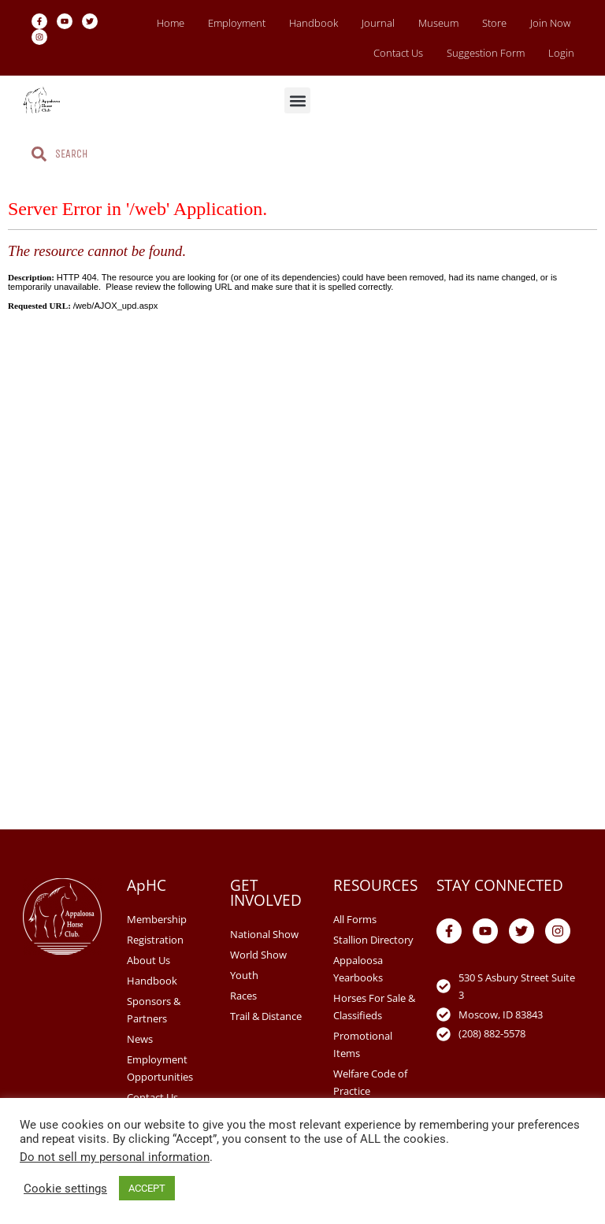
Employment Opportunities (160, 1068)
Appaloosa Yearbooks (358, 969)
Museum (438, 23)
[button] (297, 100)
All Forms (355, 919)
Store (494, 23)
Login (561, 53)
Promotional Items (362, 1044)
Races (243, 995)
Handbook (313, 23)
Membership (157, 919)
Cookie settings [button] (65, 1188)
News (140, 1039)
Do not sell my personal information (115, 1157)
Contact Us (398, 53)
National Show (264, 934)
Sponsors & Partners (153, 1010)
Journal (378, 23)
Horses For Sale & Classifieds (374, 1006)
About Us (148, 960)
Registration (155, 940)
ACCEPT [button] (146, 1188)
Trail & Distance (266, 1016)
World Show (258, 955)
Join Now (550, 23)
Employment (236, 23)
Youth (244, 975)
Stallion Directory (373, 940)
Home (170, 23)
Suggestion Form (486, 53)
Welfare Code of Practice (370, 1082)
